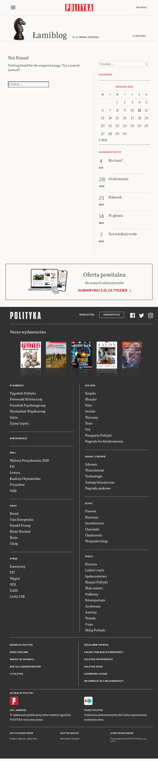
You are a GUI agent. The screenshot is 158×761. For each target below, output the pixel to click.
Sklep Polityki (95, 631)
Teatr (89, 424)
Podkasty (91, 595)
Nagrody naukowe (98, 489)
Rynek (14, 560)
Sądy (13, 491)
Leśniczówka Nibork (121, 734)
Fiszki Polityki (93, 711)
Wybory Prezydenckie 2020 (29, 461)
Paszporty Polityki (98, 436)
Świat (13, 507)
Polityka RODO (93, 668)
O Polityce (16, 675)
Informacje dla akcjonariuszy (104, 682)
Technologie (94, 477)
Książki (90, 394)
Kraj (13, 454)
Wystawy (91, 418)
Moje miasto (94, 589)
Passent (90, 512)
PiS (12, 467)
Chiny (14, 544)
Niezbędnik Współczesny (28, 412)
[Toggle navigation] (13, 7)
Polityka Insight (69, 734)
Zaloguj (141, 7)
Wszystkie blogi (96, 542)
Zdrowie (91, 465)
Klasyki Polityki (96, 583)
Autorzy (91, 613)
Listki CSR (17, 597)
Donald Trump (20, 526)
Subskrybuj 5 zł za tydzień (102, 292)
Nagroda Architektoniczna (104, 442)
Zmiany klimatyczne (99, 483)
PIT (12, 573)
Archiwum (92, 607)
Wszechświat (94, 471)
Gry (87, 430)
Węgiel (15, 579)
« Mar (103, 141)
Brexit (14, 514)
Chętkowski (93, 536)
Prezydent (17, 485)
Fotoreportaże (95, 601)
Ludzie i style (94, 571)
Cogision (22, 740)
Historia (91, 565)
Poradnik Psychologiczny (28, 406)
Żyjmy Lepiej (19, 424)
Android (21, 711)
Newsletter (86, 316)
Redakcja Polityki (21, 646)
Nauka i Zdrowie (95, 458)
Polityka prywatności (98, 660)
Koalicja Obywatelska (25, 479)
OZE (13, 585)
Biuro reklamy (19, 653)
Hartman (91, 518)
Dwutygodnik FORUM (21, 734)
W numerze (17, 387)
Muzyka (91, 400)
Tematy (90, 619)
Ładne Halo (32, 740)
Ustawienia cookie (95, 675)
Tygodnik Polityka (23, 394)
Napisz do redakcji (22, 660)
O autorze (139, 37)
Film (88, 406)
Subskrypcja (111, 316)
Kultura (90, 387)
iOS (12, 711)
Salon (14, 418)
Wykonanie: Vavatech (70, 740)
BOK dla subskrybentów (25, 668)
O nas (89, 625)
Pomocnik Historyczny (26, 400)
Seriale (90, 412)
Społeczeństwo (96, 577)
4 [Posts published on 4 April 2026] (139, 103)
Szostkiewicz (94, 524)
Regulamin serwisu (96, 646)
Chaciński (92, 530)
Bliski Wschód (20, 532)
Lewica (15, 473)
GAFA (14, 591)
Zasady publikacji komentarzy (103, 653)
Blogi (88, 505)
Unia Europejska (22, 520)
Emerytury (18, 567)
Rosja (14, 538)
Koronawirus (18, 439)
